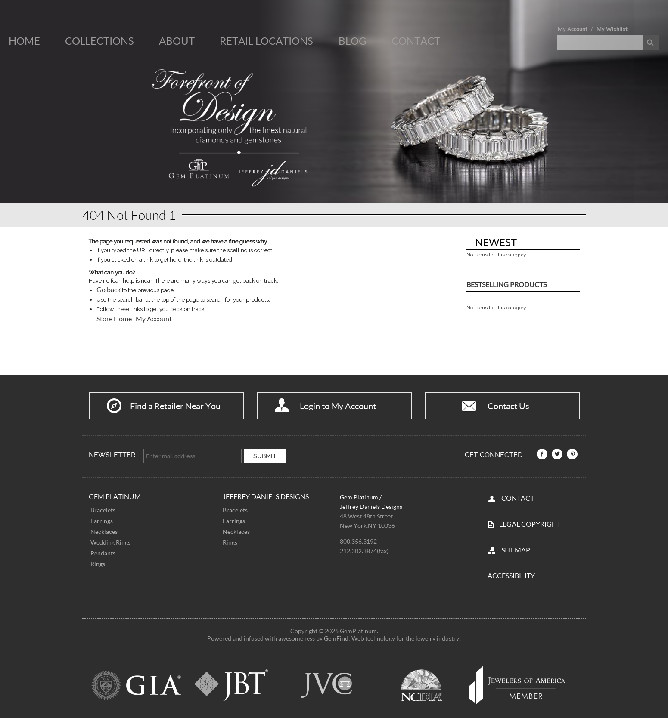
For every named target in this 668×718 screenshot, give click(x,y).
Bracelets (102, 508)
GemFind (336, 636)
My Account (572, 28)
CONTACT (517, 496)
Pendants (102, 551)
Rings (97, 561)
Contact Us (508, 406)
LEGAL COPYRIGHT (530, 522)
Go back (108, 289)
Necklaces (104, 529)
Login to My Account (338, 406)
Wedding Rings (110, 540)
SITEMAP (515, 547)
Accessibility (511, 573)
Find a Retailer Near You (175, 406)
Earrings (101, 518)
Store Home (114, 319)
